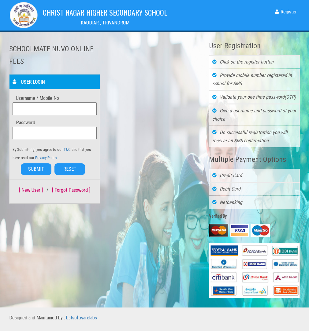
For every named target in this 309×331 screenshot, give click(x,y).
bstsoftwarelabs (81, 318)
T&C (68, 149)
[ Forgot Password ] (71, 190)
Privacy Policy (46, 157)
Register (286, 12)
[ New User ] (31, 190)
